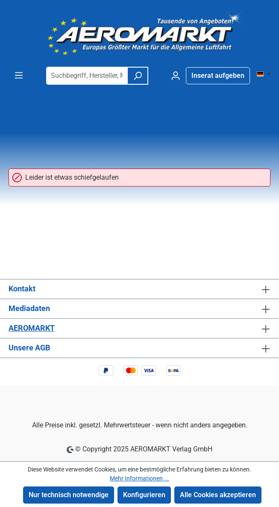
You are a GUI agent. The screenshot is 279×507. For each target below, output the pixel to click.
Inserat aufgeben (217, 75)
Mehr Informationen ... (139, 478)
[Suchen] (137, 76)
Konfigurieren (144, 495)
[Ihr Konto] (175, 75)
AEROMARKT (32, 327)
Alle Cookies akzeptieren (218, 495)
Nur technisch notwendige (69, 495)
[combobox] (86, 76)
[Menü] (19, 75)
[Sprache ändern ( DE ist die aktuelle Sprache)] (263, 74)
